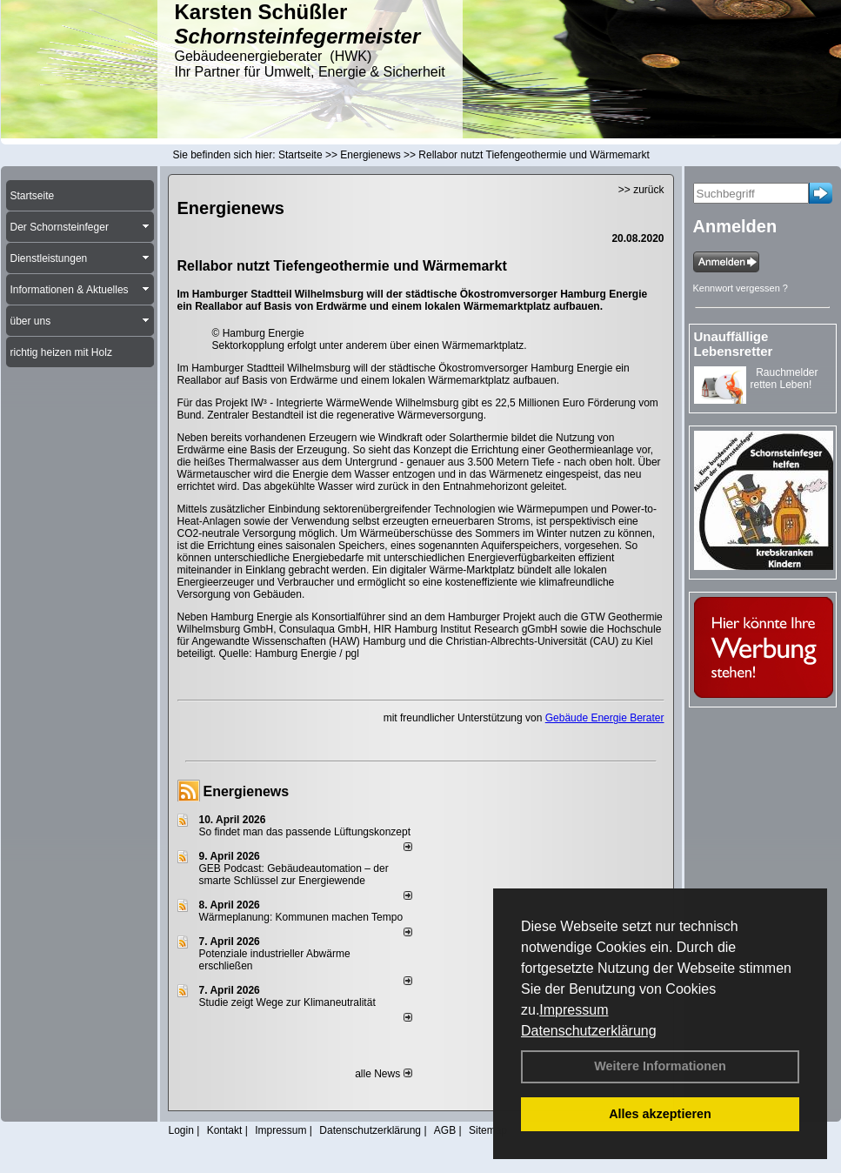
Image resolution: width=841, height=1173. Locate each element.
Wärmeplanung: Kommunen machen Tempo (301, 917)
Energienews (247, 791)
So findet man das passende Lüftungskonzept (305, 832)
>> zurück (641, 190)
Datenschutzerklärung (589, 1030)
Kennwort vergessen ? (740, 288)
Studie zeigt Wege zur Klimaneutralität (287, 1002)
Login (181, 1130)
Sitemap (488, 1130)
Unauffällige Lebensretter (733, 344)
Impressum (573, 1009)
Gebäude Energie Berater (604, 718)
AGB (445, 1130)
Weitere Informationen (660, 1066)
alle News (383, 1074)
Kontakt (225, 1130)
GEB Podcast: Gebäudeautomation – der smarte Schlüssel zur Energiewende (294, 874)
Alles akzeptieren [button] (660, 1114)
